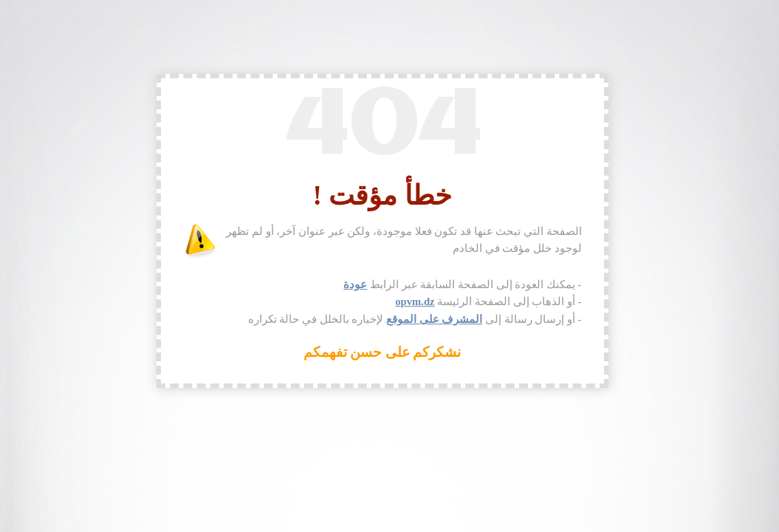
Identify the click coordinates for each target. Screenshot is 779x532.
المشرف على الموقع (434, 319)
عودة (355, 284)
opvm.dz (414, 301)
